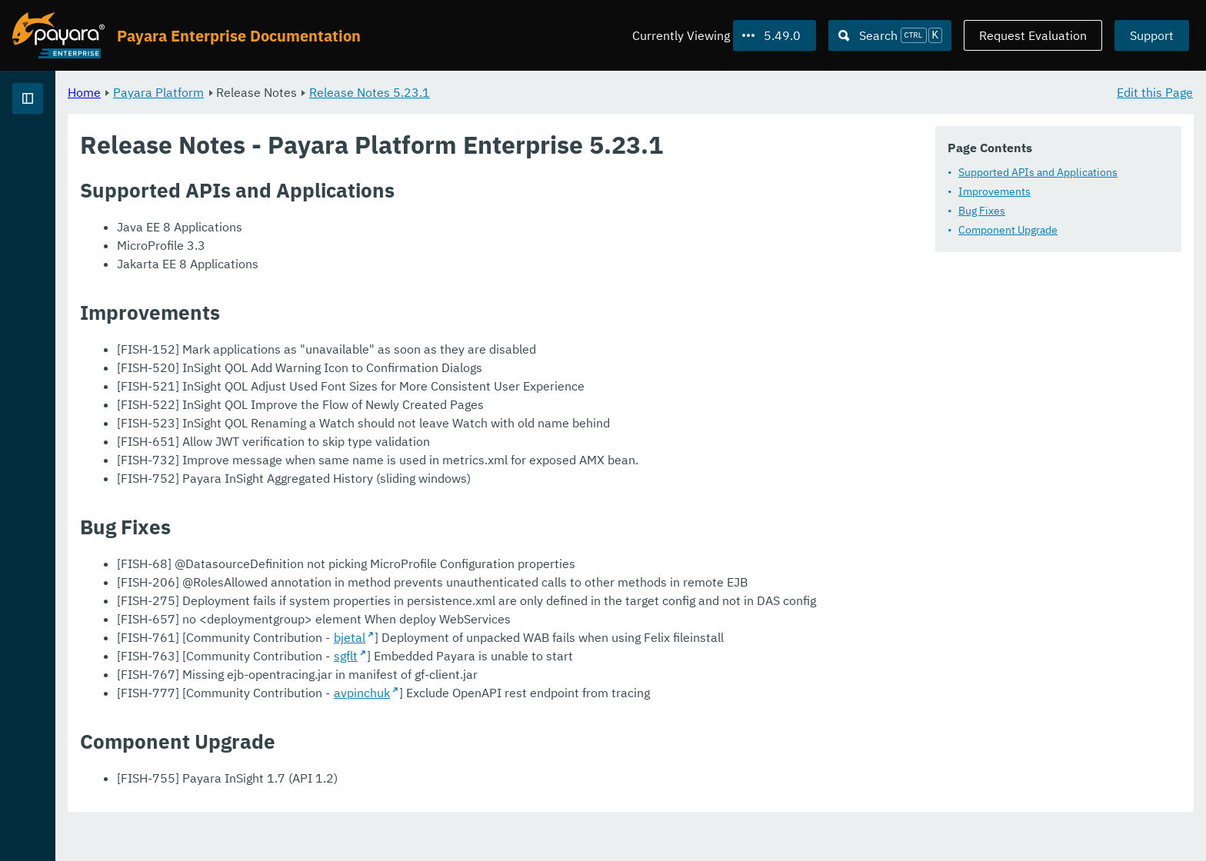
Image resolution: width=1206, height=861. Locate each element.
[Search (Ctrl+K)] (889, 35)
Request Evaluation (1033, 35)
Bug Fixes (981, 211)
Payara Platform (350, 92)
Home (275, 92)
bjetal (541, 674)
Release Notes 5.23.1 (561, 92)
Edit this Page (1155, 92)
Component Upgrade (1008, 230)
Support (1152, 35)
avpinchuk (553, 729)
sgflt (537, 692)
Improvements (994, 191)
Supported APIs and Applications (1038, 172)
